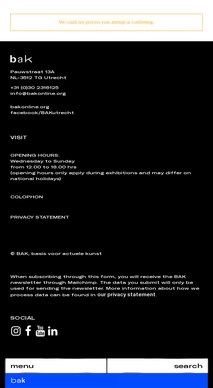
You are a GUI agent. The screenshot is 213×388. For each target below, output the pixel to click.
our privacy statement (126, 294)
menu (22, 365)
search (188, 365)
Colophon (26, 196)
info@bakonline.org (38, 93)
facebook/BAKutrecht (42, 112)
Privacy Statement (39, 216)
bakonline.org (29, 106)
